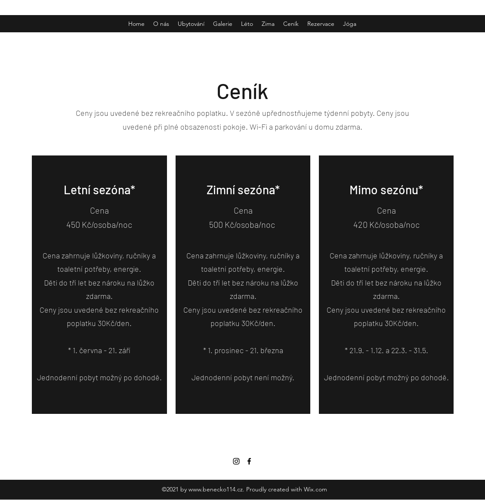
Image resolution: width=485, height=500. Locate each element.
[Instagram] (236, 461)
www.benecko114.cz (215, 489)
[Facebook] (249, 461)
